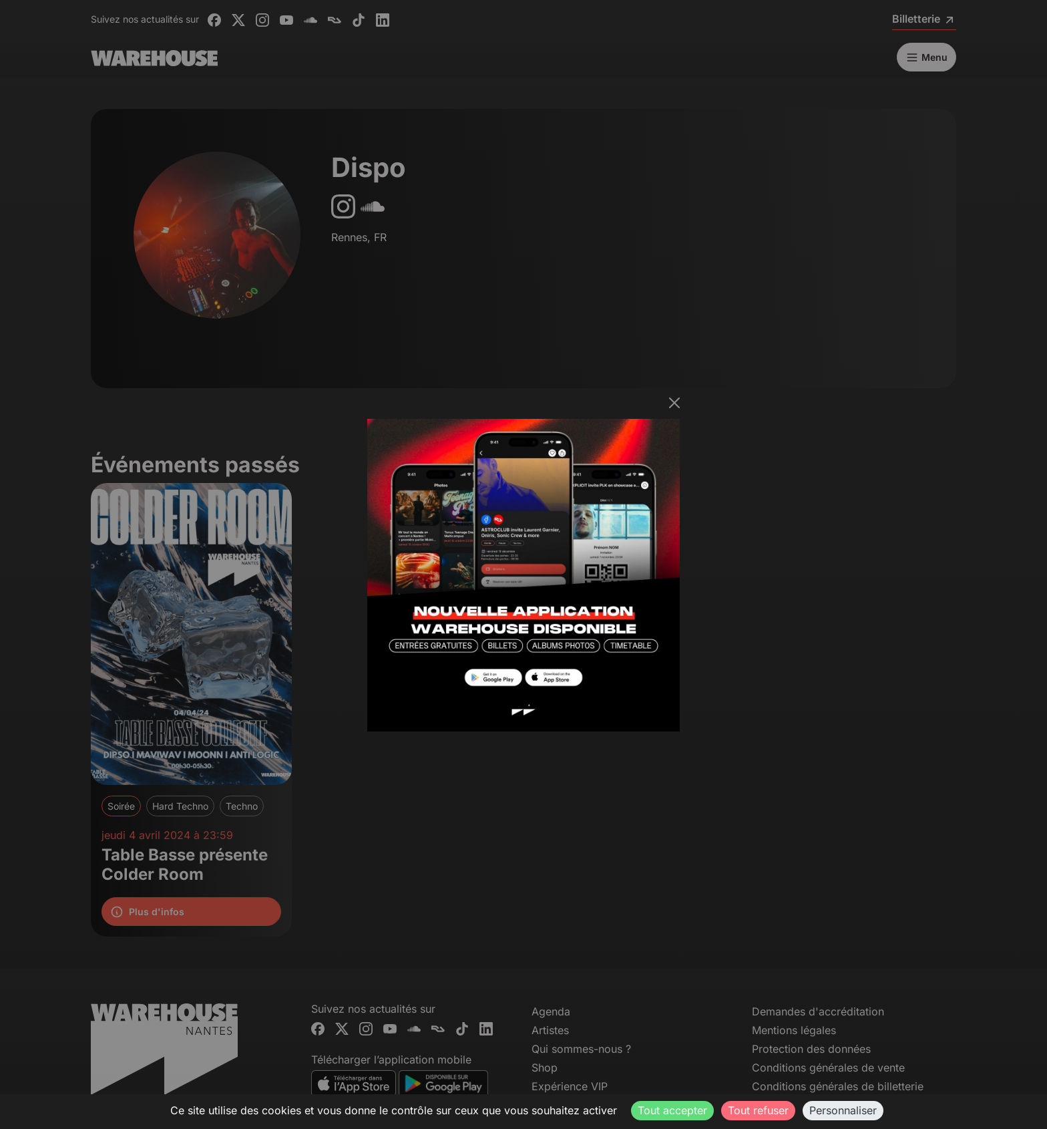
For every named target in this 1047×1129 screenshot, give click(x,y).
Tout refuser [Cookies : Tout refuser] (758, 1110)
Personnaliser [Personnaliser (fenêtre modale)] (843, 1110)
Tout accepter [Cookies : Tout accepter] (672, 1110)
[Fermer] (674, 403)
